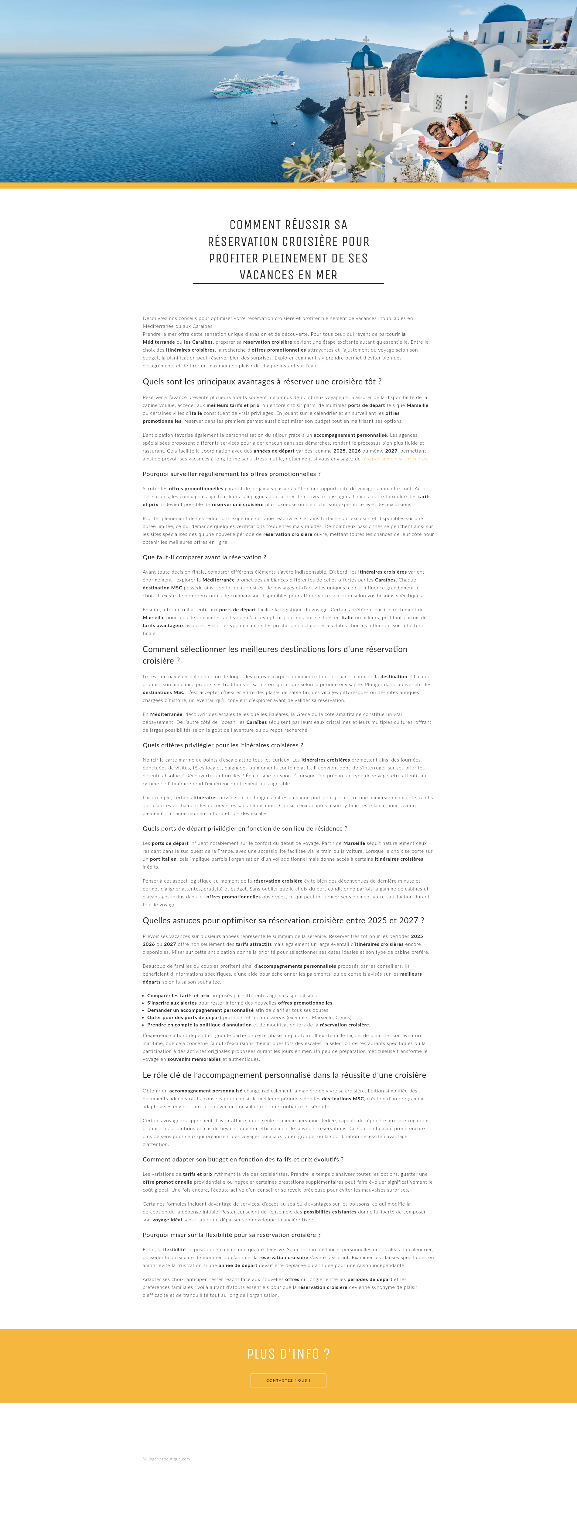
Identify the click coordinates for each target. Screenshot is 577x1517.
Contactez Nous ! (288, 1380)
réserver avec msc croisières (394, 458)
